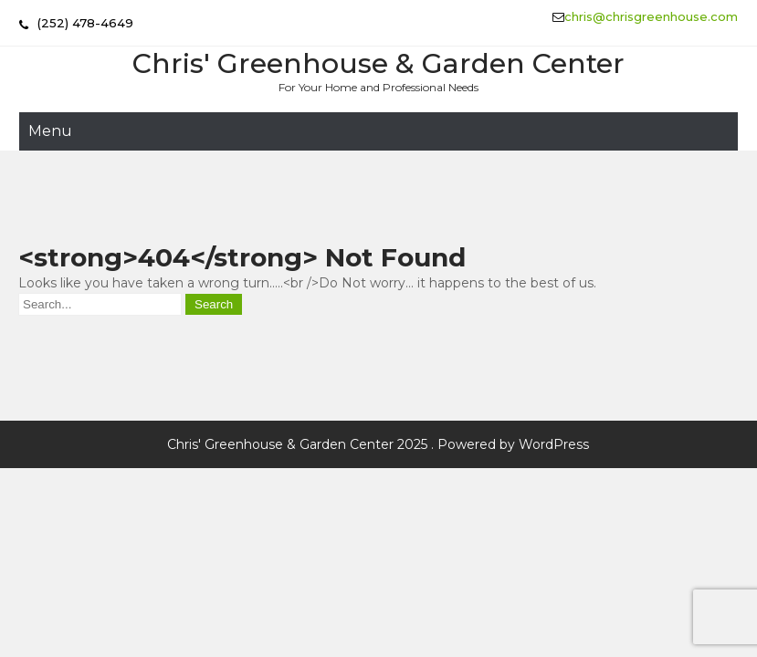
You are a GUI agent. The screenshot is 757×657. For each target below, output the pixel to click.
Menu (50, 131)
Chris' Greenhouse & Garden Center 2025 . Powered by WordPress (378, 444)
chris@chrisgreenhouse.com (651, 16)
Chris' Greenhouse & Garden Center (378, 63)
